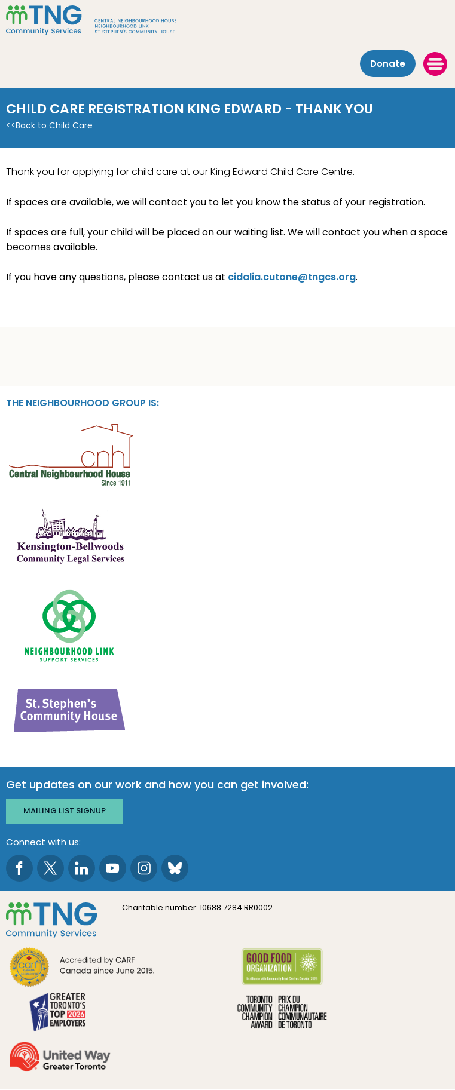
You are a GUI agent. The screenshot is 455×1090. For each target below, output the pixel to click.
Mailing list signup (64, 810)
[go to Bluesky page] (174, 868)
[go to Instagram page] (143, 868)
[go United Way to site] (60, 1058)
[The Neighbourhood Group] (227, 20)
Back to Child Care (54, 126)
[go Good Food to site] (282, 968)
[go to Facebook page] (19, 868)
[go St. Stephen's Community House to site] (70, 710)
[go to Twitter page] (50, 868)
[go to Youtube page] (112, 868)
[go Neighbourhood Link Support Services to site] (70, 624)
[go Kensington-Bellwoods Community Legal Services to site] (70, 539)
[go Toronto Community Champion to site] (282, 1013)
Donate (387, 63)
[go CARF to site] (82, 968)
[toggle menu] (435, 64)
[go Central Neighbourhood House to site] (70, 453)
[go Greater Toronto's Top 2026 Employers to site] (60, 1013)
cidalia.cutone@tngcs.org (292, 277)
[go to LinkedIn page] (81, 868)
